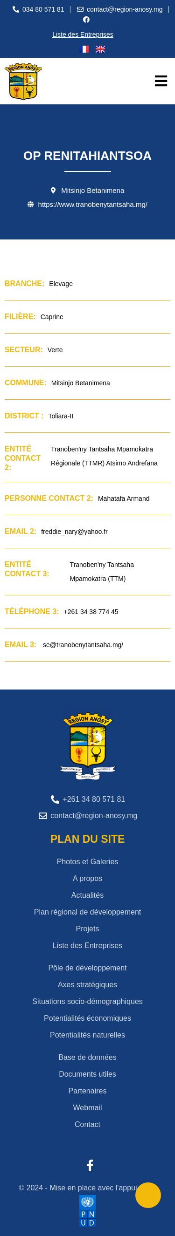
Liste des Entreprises (82, 34)
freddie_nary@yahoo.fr (74, 531)
